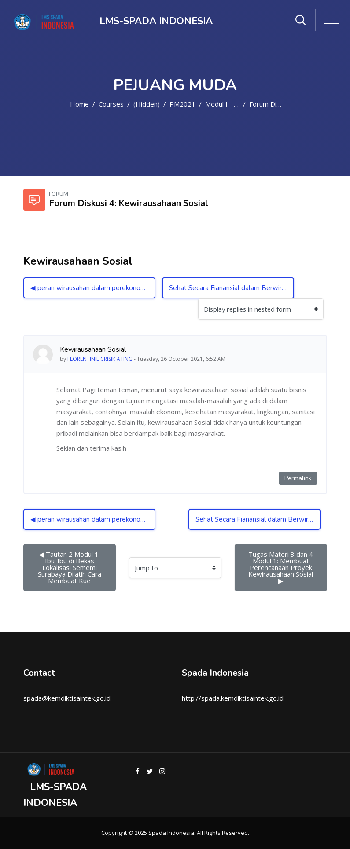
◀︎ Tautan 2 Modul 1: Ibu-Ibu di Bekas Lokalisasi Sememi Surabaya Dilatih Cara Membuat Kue (70, 567)
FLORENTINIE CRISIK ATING (100, 359)
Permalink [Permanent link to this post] (298, 478)
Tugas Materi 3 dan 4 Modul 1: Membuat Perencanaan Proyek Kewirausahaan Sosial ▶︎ (282, 567)
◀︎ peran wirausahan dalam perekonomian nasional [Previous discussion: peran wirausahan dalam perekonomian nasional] (92, 287)
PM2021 (182, 103)
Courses (111, 103)
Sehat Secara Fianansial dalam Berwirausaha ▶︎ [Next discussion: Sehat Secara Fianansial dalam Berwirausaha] (231, 287)
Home (79, 103)
